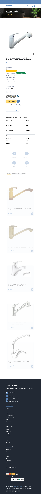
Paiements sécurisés (10, 413)
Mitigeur (15, 11)
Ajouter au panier (11, 101)
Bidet (7, 440)
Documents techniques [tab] (24, 110)
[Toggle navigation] (34, 6)
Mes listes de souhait (10, 454)
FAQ (7, 458)
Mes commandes (9, 451)
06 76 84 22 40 (11, 392)
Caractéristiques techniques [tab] (12, 110)
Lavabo (7, 429)
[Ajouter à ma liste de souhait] (18, 101)
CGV (7, 419)
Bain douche (8, 431)
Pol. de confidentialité (10, 415)
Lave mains (8, 442)
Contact (7, 408)
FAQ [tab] (16, 112)
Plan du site (8, 460)
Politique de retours (10, 417)
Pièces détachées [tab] (10, 112)
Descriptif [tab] (32, 110)
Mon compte (8, 449)
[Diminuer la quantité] (7, 92)
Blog (7, 410)
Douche (7, 433)
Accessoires (8, 435)
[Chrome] (6, 69)
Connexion (20, 2)
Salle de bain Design (18, 486)
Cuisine (10, 11)
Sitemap (7, 462)
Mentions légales (9, 421)
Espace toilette (9, 438)
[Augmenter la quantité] (10, 92)
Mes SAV (8, 456)
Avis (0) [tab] (19, 112)
